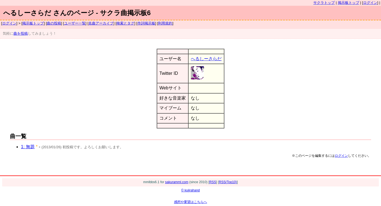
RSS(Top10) (228, 182)
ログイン (370, 3)
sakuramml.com (177, 182)
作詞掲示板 (146, 23)
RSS (212, 182)
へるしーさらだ (206, 58)
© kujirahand (190, 190)
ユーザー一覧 (75, 23)
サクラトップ (324, 3)
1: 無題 (28, 146)
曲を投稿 (20, 33)
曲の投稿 (54, 23)
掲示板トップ (348, 3)
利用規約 (165, 23)
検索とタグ (125, 23)
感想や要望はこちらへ (190, 202)
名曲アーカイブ (100, 23)
